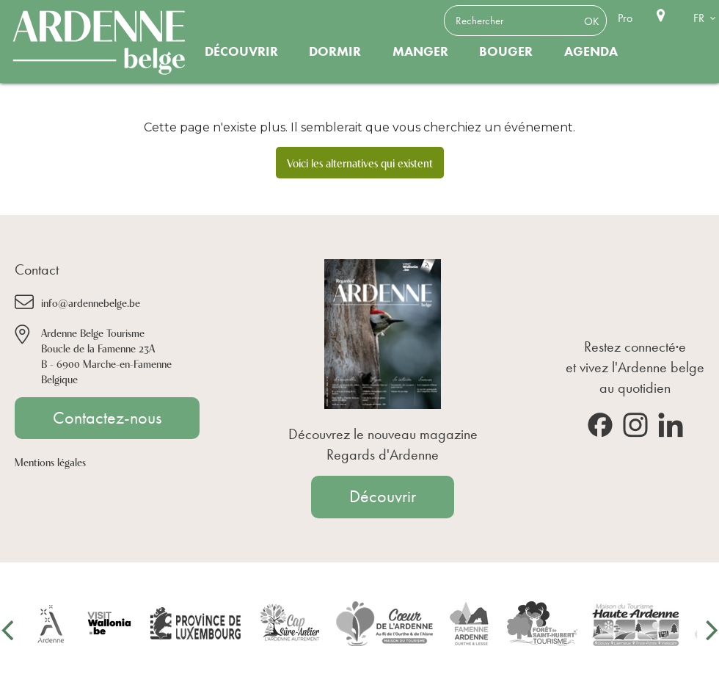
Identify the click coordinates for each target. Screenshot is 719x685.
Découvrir (241, 51)
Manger (420, 51)
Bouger (506, 51)
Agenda (591, 51)
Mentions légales (50, 461)
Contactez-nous (107, 417)
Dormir (335, 51)
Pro (625, 18)
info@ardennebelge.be (90, 302)
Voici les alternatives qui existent (360, 162)
